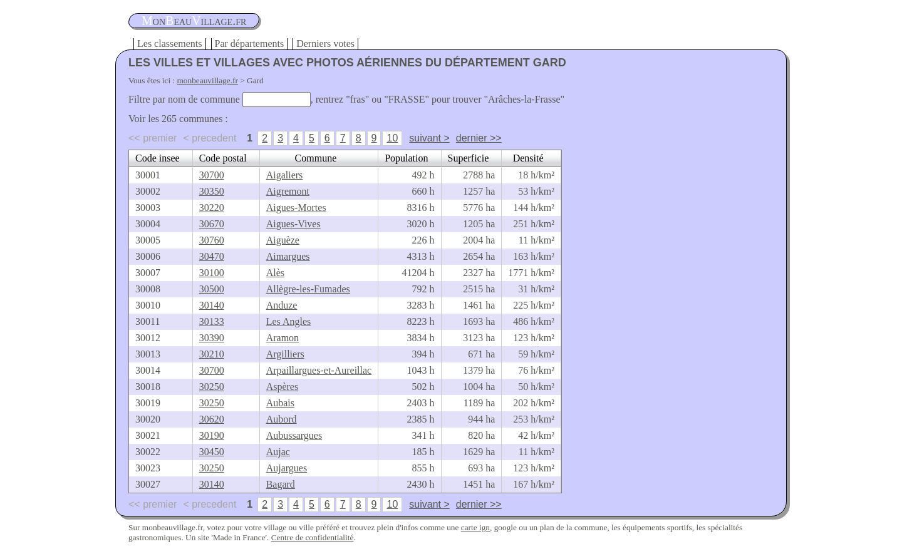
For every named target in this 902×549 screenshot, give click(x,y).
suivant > (429, 138)
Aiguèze (282, 240)
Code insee (157, 158)
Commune (316, 158)
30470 (211, 256)
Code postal (223, 158)
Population (406, 158)
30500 (211, 289)
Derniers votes (325, 43)
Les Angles (288, 321)
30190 (211, 435)
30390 (211, 337)
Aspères (282, 386)
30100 (211, 272)
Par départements (249, 43)
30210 (211, 354)
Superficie (468, 158)
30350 (211, 191)
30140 (211, 305)
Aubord (281, 419)
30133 (211, 321)
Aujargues (286, 468)
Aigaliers (284, 175)
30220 (211, 207)
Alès (275, 272)
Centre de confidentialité (312, 537)
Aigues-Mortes (296, 207)
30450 (211, 451)
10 (392, 138)
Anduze (282, 305)
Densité (528, 158)
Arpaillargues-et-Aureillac (319, 370)
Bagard (280, 484)
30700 (211, 175)
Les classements (169, 43)
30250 (211, 386)
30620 (211, 419)
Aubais (280, 403)
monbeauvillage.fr (207, 80)
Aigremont (287, 191)
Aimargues (288, 256)
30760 (211, 240)
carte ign (475, 527)
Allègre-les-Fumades (308, 289)
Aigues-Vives (293, 223)
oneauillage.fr (194, 21)
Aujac (278, 451)
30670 (211, 223)
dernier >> (479, 138)
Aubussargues (294, 435)
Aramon (282, 337)
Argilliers (285, 354)
